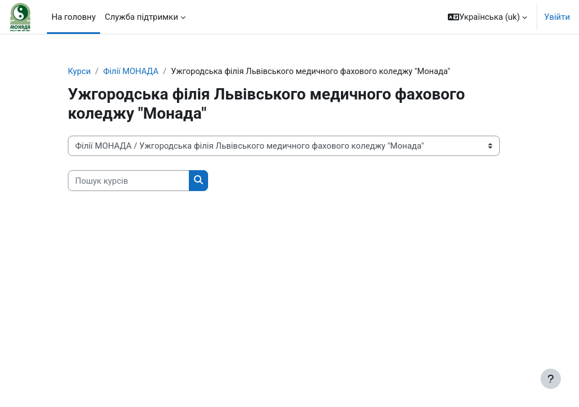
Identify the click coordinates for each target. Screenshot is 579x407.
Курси (79, 72)
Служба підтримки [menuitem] (141, 17)
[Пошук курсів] (128, 181)
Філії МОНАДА (131, 72)
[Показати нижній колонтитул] (551, 379)
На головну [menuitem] (73, 17)
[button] (487, 17)
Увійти (557, 17)
